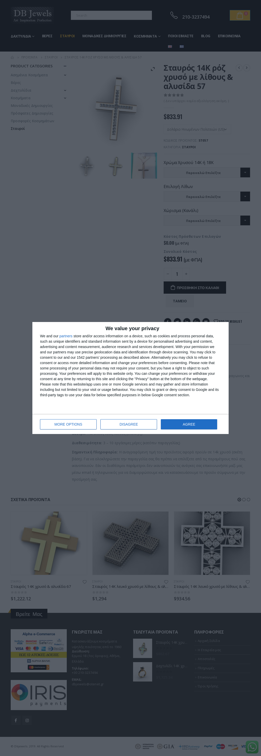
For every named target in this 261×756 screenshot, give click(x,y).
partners (65, 336)
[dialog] (130, 378)
